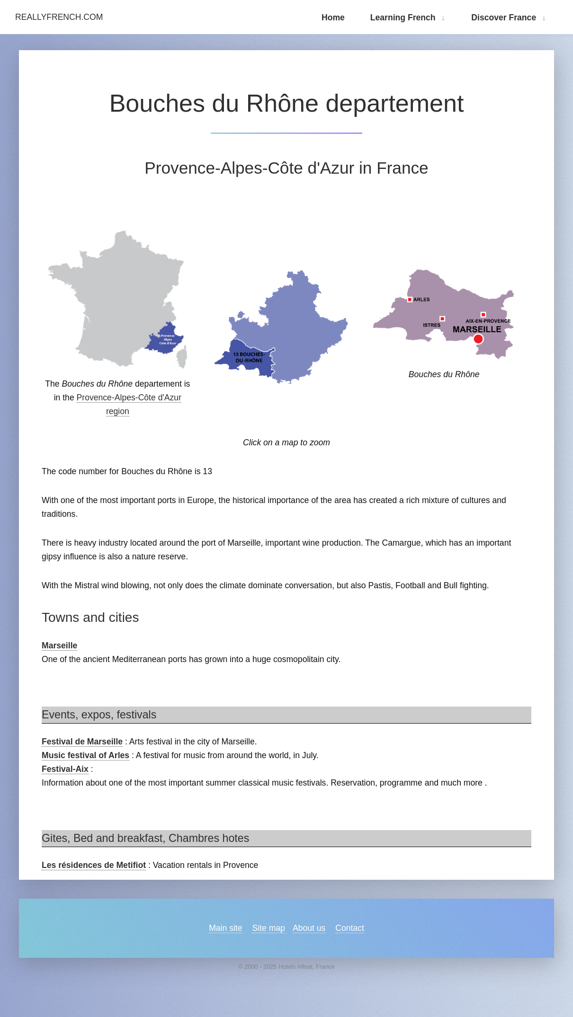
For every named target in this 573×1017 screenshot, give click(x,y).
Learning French (403, 17)
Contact (349, 928)
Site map (268, 928)
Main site (225, 928)
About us (309, 928)
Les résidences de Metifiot (94, 865)
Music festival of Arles (85, 755)
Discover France (503, 17)
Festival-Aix (65, 769)
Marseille (59, 645)
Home (333, 17)
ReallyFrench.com (59, 17)
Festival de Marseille (82, 741)
